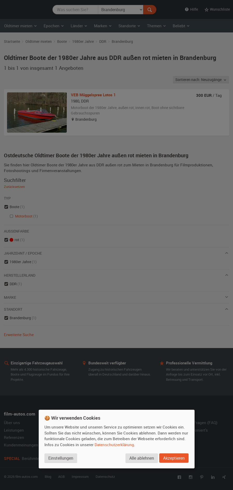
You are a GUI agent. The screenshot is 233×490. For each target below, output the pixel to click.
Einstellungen (60, 458)
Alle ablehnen (141, 458)
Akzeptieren (174, 458)
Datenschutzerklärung (114, 444)
